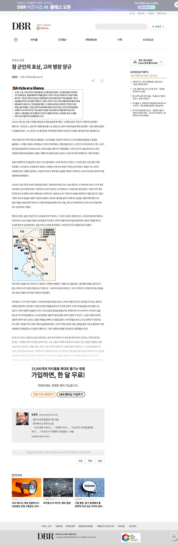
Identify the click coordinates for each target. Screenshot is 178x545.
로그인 (132, 13)
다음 (100, 460)
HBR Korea (161, 13)
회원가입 (141, 13)
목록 (90, 460)
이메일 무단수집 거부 (105, 526)
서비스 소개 (46, 526)
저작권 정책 (70, 526)
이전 (80, 460)
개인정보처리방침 (85, 526)
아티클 (34, 40)
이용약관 (59, 526)
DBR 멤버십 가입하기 (71, 394)
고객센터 (151, 13)
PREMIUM (91, 40)
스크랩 (102, 81)
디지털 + (62, 40)
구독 (119, 40)
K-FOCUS (148, 40)
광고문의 (132, 526)
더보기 (93, 80)
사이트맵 (121, 526)
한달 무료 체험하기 (43, 394)
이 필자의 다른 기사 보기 (40, 436)
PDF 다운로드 (97, 81)
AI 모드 (158, 26)
